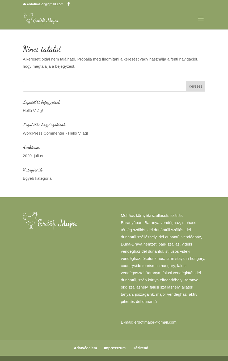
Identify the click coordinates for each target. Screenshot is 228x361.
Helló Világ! (33, 110)
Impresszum (115, 348)
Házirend (140, 348)
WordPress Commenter (43, 133)
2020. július (33, 155)
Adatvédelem (85, 348)
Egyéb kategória (37, 178)
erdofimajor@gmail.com (155, 322)
